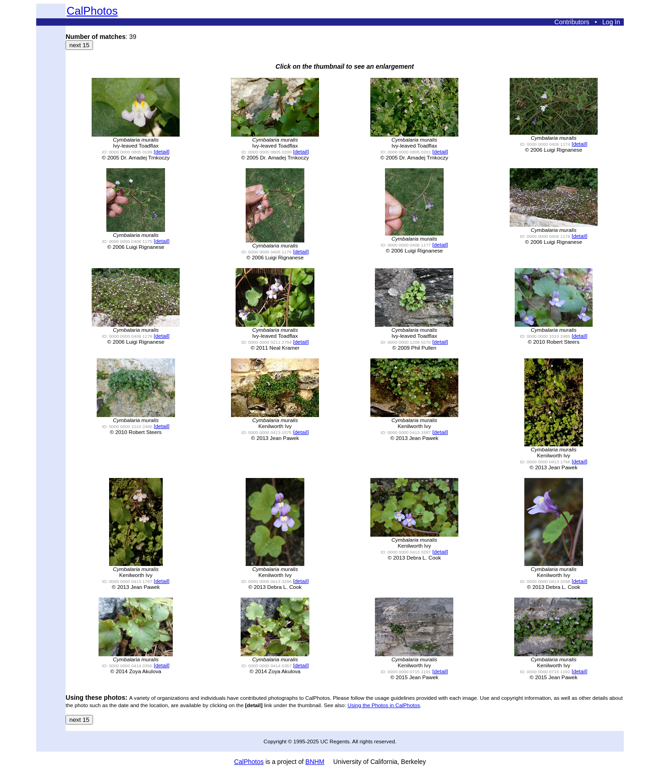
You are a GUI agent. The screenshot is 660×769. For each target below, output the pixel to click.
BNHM (314, 761)
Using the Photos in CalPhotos (383, 705)
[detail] (162, 151)
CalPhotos (92, 11)
